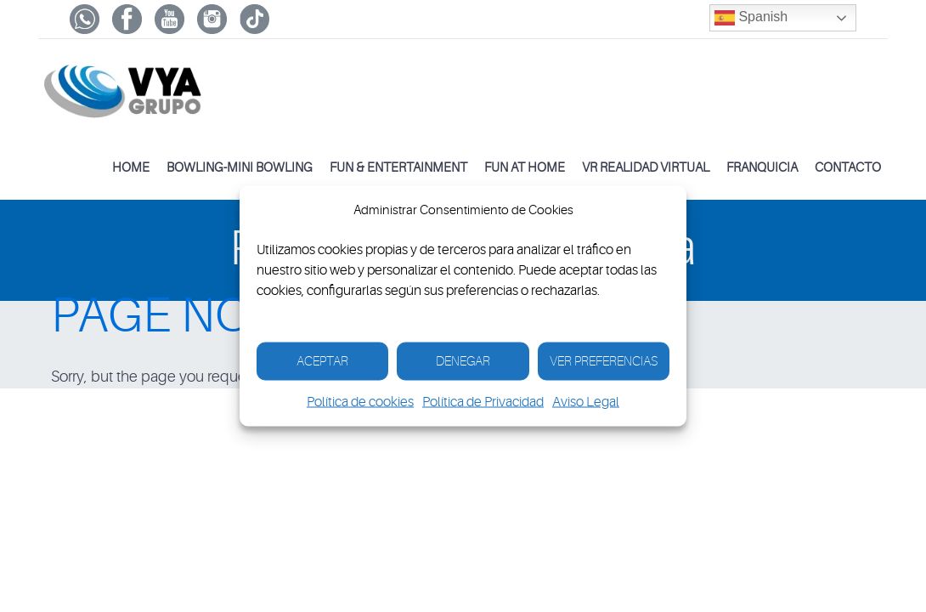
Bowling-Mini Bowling (240, 168)
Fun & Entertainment (398, 168)
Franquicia (762, 168)
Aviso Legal (585, 402)
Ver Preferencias (604, 361)
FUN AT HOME (524, 168)
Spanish (751, 18)
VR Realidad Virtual (645, 168)
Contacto (848, 168)
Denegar (463, 361)
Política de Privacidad (483, 402)
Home (131, 168)
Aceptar (322, 361)
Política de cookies (360, 402)
